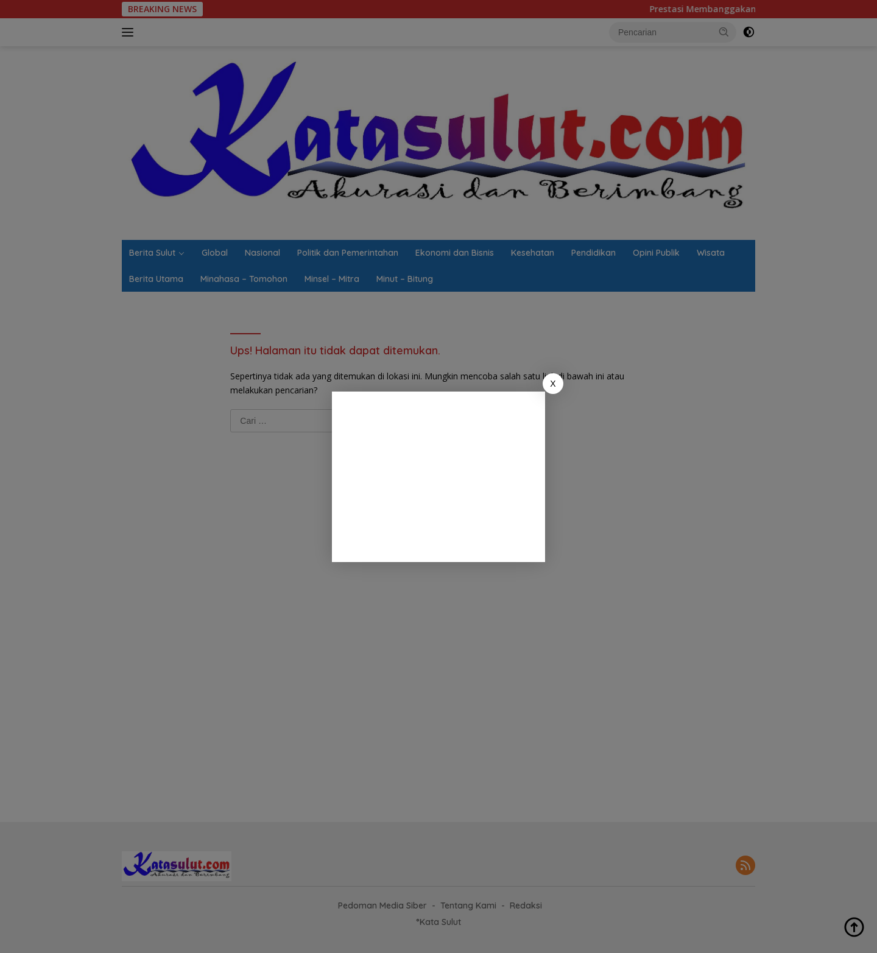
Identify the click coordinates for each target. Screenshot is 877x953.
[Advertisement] (438, 477)
